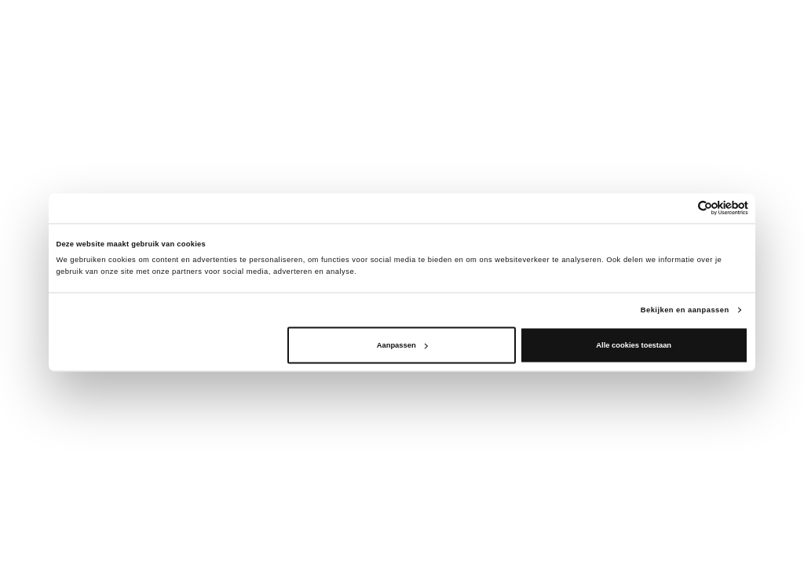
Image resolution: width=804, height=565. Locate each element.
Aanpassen (402, 345)
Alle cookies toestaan (633, 345)
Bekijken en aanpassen (685, 309)
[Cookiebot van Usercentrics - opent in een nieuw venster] (679, 208)
